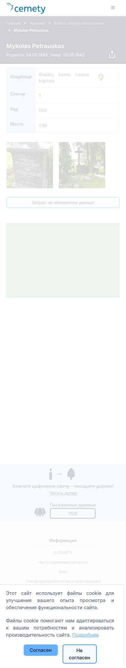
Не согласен (79, 654)
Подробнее (85, 635)
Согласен (41, 650)
